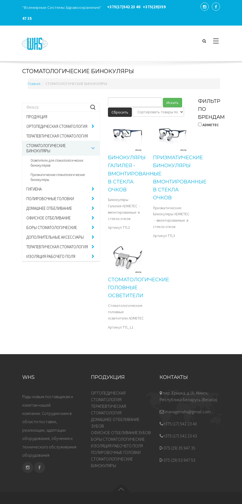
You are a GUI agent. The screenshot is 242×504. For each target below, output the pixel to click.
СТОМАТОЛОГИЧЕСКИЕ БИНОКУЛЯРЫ (46, 148)
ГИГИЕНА (34, 189)
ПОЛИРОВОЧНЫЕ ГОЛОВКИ (50, 198)
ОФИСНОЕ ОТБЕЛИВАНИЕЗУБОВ (121, 432)
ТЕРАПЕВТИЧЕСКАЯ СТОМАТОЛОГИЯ (57, 136)
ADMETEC (208, 124)
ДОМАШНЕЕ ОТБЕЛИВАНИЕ (49, 208)
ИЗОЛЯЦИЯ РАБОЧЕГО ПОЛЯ (50, 256)
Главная (34, 83)
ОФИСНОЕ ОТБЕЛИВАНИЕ (48, 218)
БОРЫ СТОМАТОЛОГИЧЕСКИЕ (51, 227)
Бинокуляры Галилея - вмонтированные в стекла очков (135, 174)
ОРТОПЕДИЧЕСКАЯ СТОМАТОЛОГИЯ (56, 126)
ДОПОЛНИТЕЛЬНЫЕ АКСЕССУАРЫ (55, 237)
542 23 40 (123, 6)
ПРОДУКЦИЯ (36, 116)
